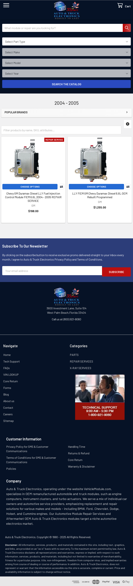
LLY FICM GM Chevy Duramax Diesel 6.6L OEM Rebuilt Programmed (99, 195)
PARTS (74, 353)
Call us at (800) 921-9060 (66, 318)
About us (8, 399)
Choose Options (30, 186)
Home (7, 353)
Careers (8, 413)
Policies (11, 467)
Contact (8, 406)
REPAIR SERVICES (81, 360)
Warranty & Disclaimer (81, 465)
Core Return (10, 380)
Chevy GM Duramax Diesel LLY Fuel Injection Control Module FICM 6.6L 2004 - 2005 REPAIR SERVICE (33, 197)
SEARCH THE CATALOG (66, 84)
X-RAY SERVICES (80, 366)
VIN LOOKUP (11, 373)
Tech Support (11, 360)
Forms (7, 386)
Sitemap (8, 419)
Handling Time (76, 445)
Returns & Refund (78, 452)
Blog (6, 393)
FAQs (6, 366)
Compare (61, 186)
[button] (127, 124)
